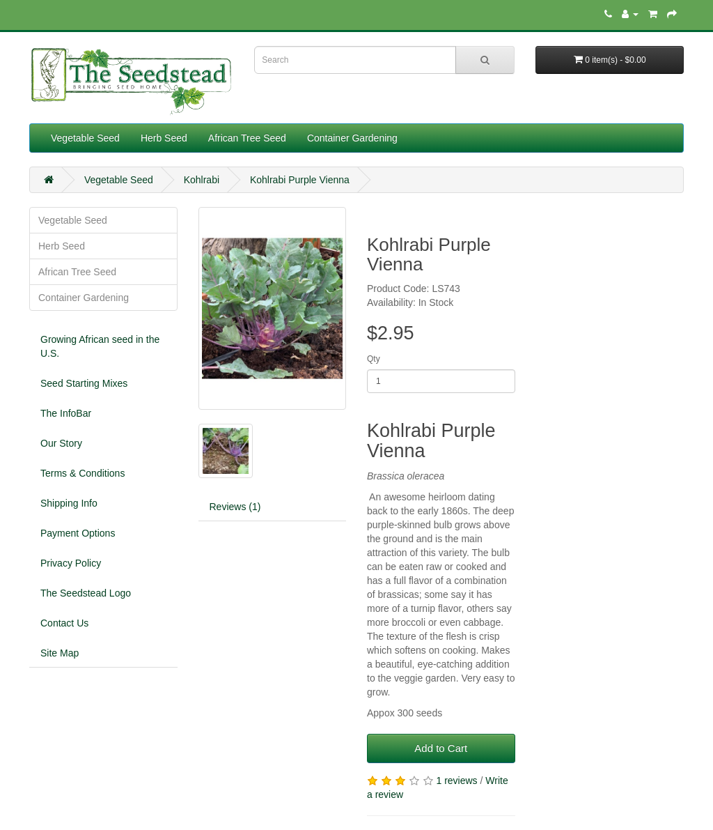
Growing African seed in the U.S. (99, 346)
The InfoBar (65, 413)
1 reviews (456, 780)
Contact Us (64, 623)
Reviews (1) (235, 506)
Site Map (59, 653)
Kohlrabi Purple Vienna (300, 179)
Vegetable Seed (85, 138)
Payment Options (77, 533)
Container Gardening (352, 138)
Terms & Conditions (82, 473)
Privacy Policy (70, 563)
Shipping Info (68, 503)
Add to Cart (440, 748)
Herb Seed (164, 138)
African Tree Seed (247, 138)
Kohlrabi (201, 179)
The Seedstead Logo (85, 593)
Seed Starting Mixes (83, 383)
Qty (373, 359)
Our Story (61, 443)
